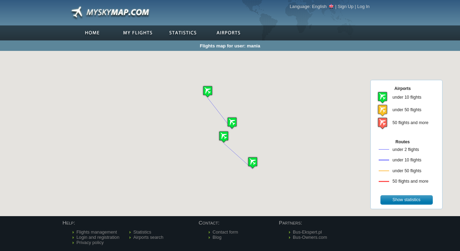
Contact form (225, 232)
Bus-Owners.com (310, 237)
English (323, 6)
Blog (217, 237)
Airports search (148, 237)
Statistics (142, 232)
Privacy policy (90, 242)
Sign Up (345, 6)
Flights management (96, 232)
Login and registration (97, 237)
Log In (363, 6)
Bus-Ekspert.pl (307, 232)
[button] (207, 91)
